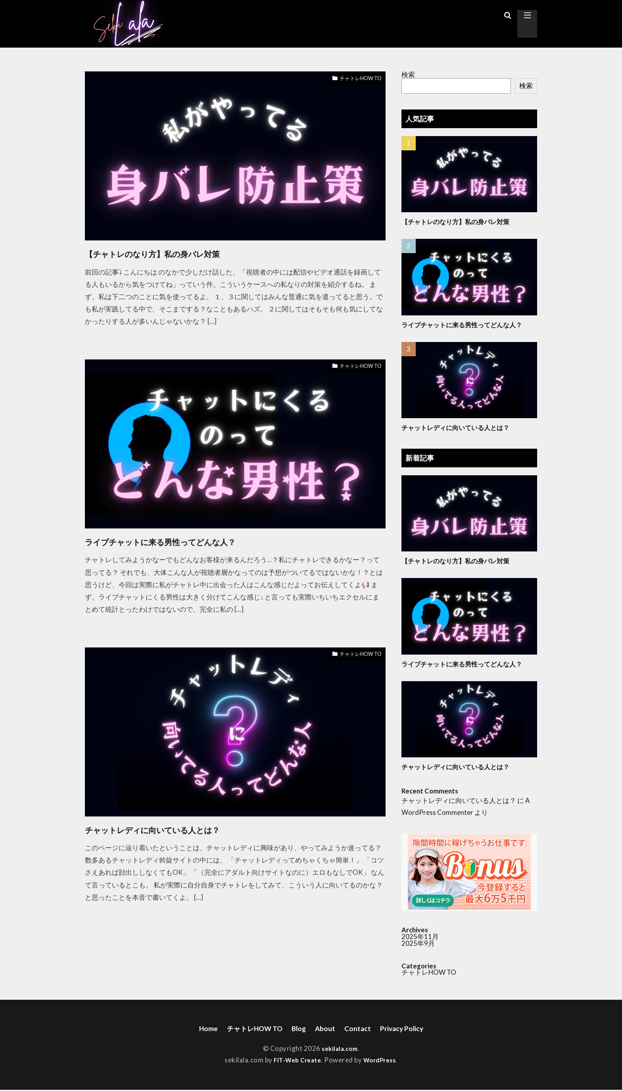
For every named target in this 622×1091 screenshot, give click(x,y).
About (326, 1028)
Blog (298, 1028)
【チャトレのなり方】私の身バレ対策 (184, 252)
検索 (408, 74)
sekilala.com (339, 1049)
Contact (361, 1028)
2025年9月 (418, 943)
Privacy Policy (409, 1028)
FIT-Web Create (295, 1061)
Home (198, 1028)
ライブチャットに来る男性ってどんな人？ (197, 540)
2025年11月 (420, 936)
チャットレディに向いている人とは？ (185, 829)
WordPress (382, 1061)
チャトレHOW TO (354, 79)
